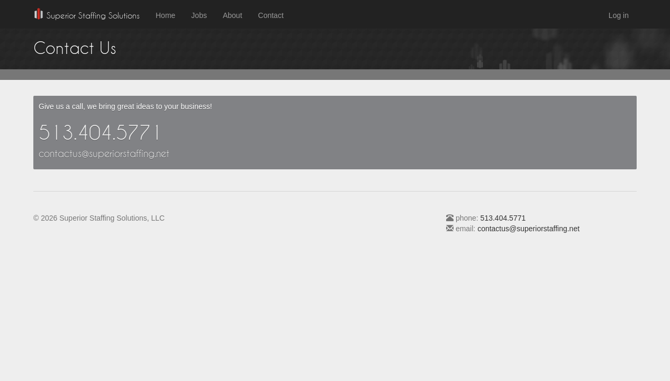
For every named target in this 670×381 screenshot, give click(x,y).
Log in (619, 15)
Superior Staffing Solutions (86, 14)
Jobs (199, 15)
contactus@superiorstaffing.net (104, 153)
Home (165, 15)
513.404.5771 (100, 132)
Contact (271, 15)
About (232, 15)
